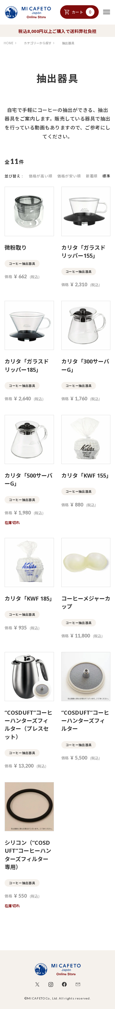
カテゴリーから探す (38, 43)
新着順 (92, 176)
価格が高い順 (40, 176)
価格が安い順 (69, 176)
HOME (8, 43)
